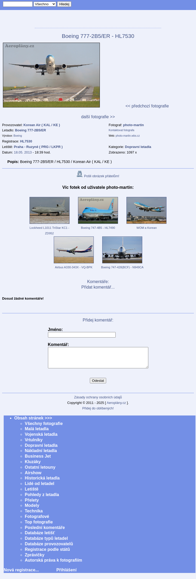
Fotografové (37, 520)
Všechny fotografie (44, 427)
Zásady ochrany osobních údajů (98, 401)
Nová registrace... (21, 574)
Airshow (33, 476)
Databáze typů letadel (46, 542)
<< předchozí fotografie (147, 106)
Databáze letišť (40, 537)
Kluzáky (33, 465)
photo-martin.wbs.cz (128, 135)
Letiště (31, 493)
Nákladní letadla (41, 454)
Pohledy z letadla (42, 498)
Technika (34, 515)
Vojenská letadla (41, 438)
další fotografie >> (98, 117)
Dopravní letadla (41, 449)
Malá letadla (37, 432)
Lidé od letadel (39, 487)
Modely (32, 509)
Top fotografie (39, 526)
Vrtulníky (34, 444)
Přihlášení (66, 574)
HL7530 (26, 141)
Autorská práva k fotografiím (53, 564)
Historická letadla (42, 482)
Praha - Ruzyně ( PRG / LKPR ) (38, 147)
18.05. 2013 (23, 152)
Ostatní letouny (40, 471)
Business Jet (38, 460)
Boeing (17, 135)
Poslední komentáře (45, 531)
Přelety (32, 504)
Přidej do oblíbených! (98, 412)
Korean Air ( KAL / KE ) (41, 125)
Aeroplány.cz (116, 407)
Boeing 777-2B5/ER (30, 130)
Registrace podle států (47, 553)
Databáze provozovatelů (49, 548)
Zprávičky (35, 559)
